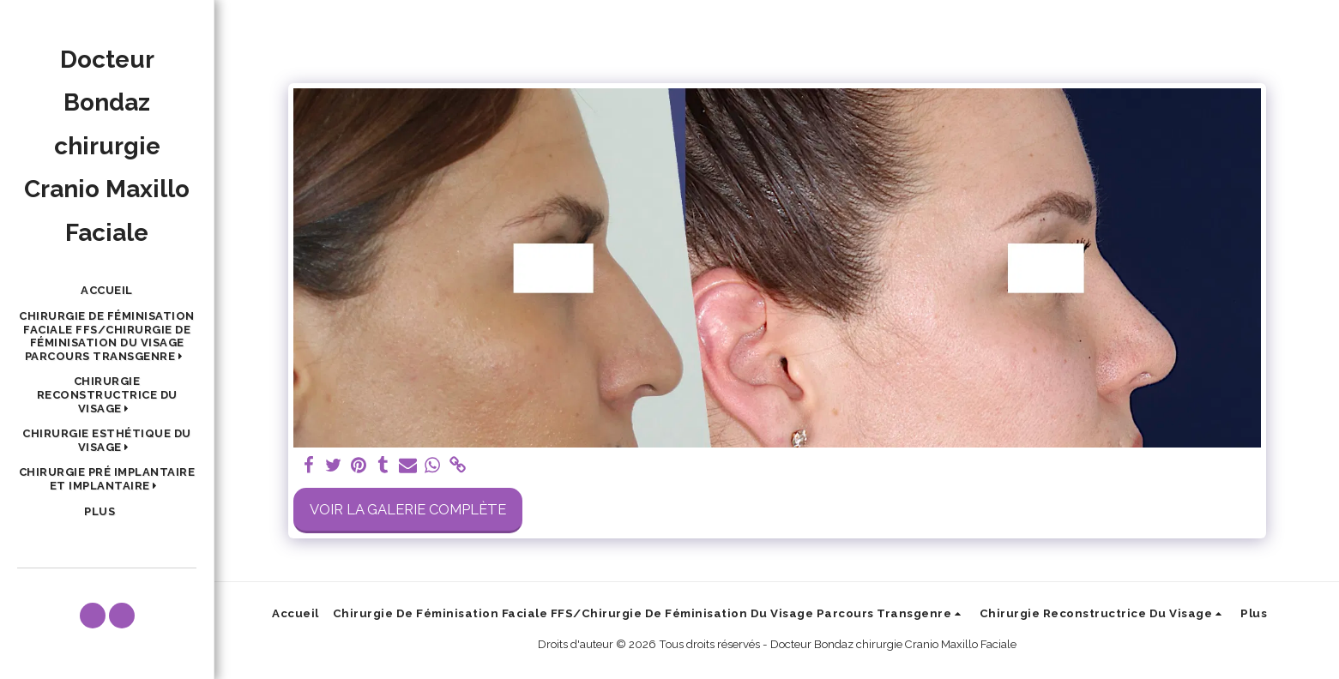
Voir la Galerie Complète (408, 509)
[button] (106, 336)
